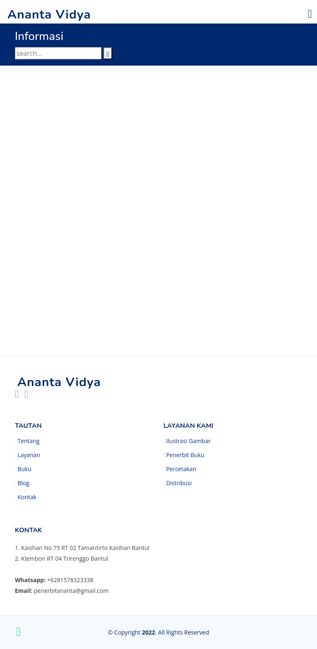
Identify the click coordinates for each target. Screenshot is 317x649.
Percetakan (181, 469)
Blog (23, 483)
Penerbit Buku (185, 455)
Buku (24, 469)
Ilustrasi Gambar (188, 441)
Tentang (28, 441)
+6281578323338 (70, 580)
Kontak (26, 497)
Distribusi (179, 483)
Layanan (28, 455)
